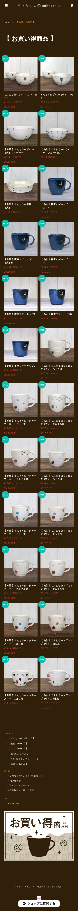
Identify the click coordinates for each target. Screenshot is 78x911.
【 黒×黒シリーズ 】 (18, 753)
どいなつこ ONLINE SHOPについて (25, 776)
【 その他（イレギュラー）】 (23, 758)
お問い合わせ (14, 780)
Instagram (14, 803)
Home (7, 22)
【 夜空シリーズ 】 (18, 743)
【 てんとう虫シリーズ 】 (21, 738)
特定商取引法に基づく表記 (21, 790)
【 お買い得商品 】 (18, 764)
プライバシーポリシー (19, 785)
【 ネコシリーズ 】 (18, 748)
